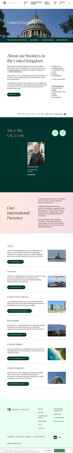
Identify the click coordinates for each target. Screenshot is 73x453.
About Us (26, 3)
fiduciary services (14, 70)
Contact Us (62, 3)
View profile (32, 174)
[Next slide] (62, 133)
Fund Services (34, 40)
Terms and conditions (39, 437)
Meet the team (14, 94)
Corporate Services (47, 40)
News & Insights (47, 3)
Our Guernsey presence (16, 287)
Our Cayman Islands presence (18, 358)
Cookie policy (10, 437)
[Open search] (69, 3)
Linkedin (58, 437)
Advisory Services (62, 40)
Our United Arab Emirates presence (19, 311)
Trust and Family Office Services (17, 40)
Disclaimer (28, 437)
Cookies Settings (48, 451)
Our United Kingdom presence (18, 384)
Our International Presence (36, 3)
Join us (55, 3)
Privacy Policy (20, 437)
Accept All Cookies (59, 451)
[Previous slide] (55, 133)
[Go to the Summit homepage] (12, 3)
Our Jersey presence (15, 262)
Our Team (41, 412)
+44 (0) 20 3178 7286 (58, 79)
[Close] (70, 450)
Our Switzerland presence (17, 334)
